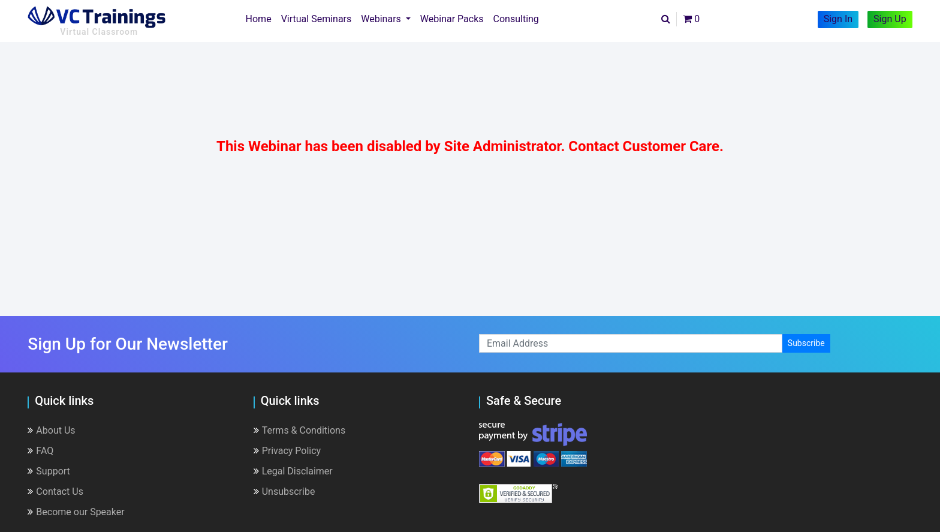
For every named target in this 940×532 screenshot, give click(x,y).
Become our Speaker (76, 512)
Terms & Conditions (300, 430)
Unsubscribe (284, 491)
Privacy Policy (287, 450)
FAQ (40, 450)
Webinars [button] (382, 19)
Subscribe (806, 343)
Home (261, 18)
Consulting (516, 19)
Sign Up (889, 19)
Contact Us (55, 491)
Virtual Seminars (316, 19)
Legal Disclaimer (293, 471)
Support (49, 471)
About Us (51, 430)
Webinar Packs (452, 19)
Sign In (838, 19)
